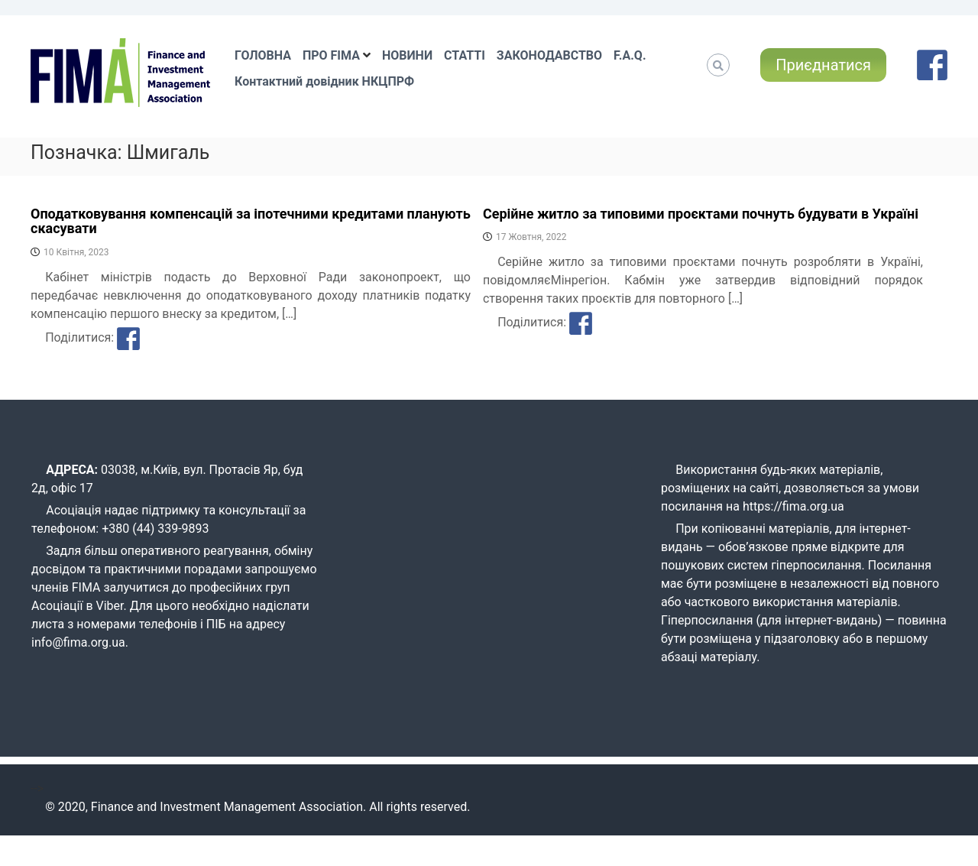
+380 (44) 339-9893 (155, 528)
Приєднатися (823, 65)
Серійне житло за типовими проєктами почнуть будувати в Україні (700, 214)
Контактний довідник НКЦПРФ (324, 81)
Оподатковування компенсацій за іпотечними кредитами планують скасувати (251, 221)
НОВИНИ (407, 55)
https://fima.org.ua (793, 506)
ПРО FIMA (331, 55)
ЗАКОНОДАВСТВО (549, 55)
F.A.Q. (630, 55)
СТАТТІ (464, 55)
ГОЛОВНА (263, 55)
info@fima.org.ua (78, 642)
